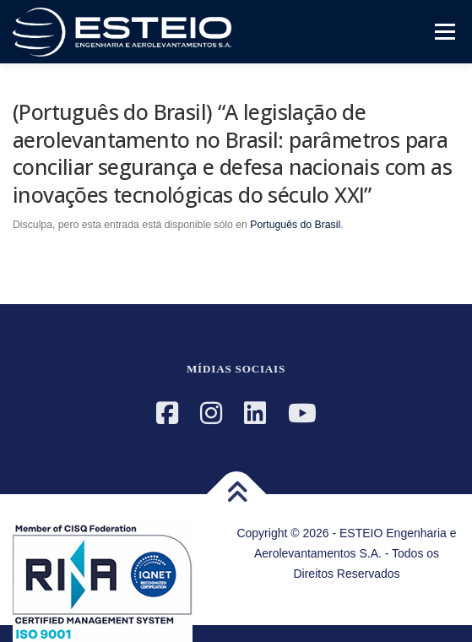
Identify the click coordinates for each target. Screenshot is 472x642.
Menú (443, 31)
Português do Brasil (295, 225)
